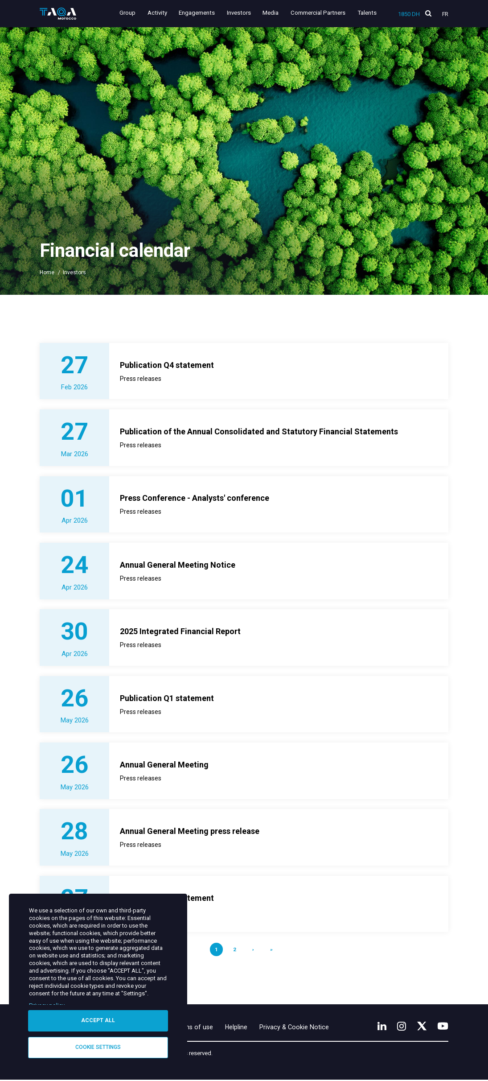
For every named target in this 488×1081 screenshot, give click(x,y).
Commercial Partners (318, 12)
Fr (445, 14)
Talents (367, 12)
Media (271, 12)
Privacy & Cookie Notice (297, 1028)
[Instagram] (401, 1026)
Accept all (98, 1020)
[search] (428, 13)
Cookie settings (98, 1047)
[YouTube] (443, 1026)
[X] (421, 1026)
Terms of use (195, 1028)
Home (47, 272)
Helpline (238, 1028)
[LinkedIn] (380, 1026)
